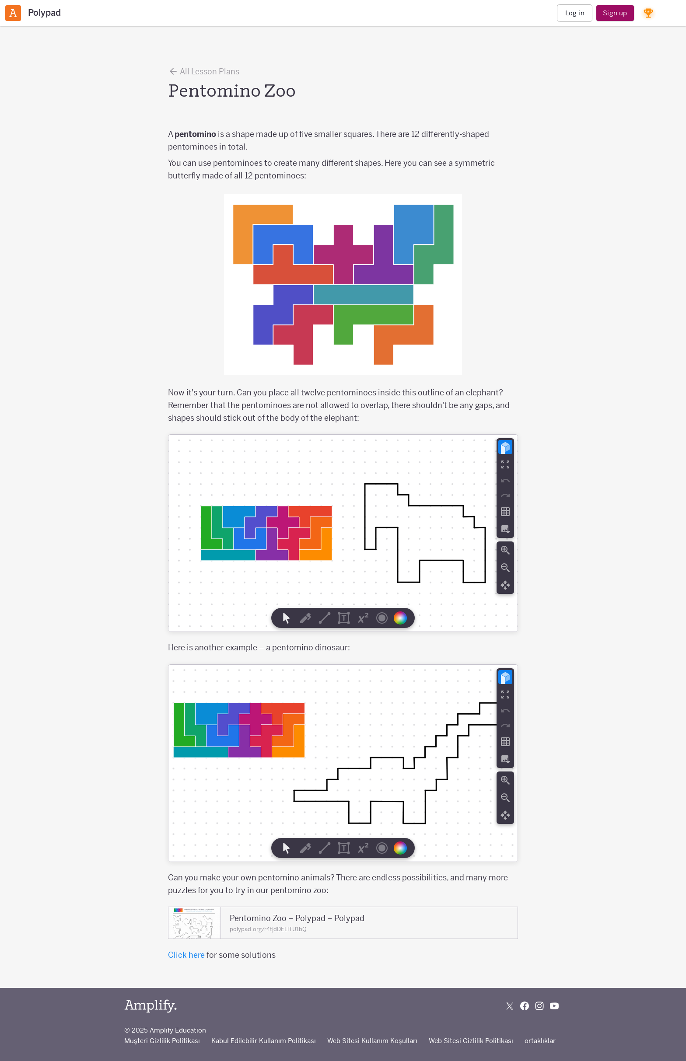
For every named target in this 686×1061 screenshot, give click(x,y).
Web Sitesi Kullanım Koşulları (372, 1041)
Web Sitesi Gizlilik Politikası (471, 1041)
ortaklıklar (540, 1041)
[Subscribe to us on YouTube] (554, 1005)
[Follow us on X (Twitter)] (509, 1005)
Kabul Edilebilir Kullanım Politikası (263, 1041)
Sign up (615, 13)
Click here (186, 955)
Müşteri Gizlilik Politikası (162, 1041)
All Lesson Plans (203, 71)
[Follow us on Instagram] (539, 1005)
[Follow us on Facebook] (524, 1005)
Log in (574, 13)
